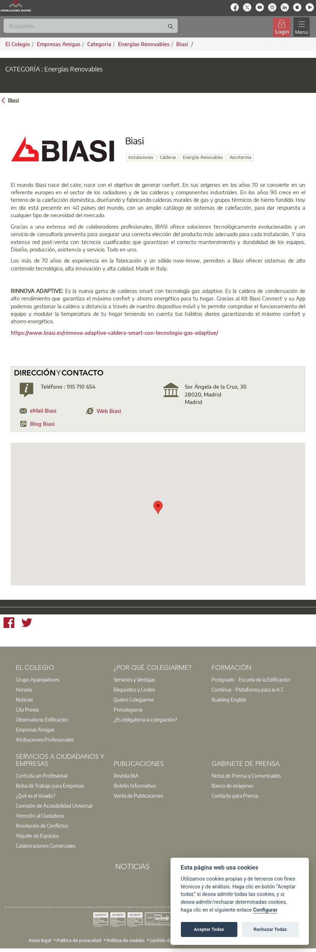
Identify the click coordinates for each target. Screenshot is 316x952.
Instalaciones (140, 157)
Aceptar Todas (209, 929)
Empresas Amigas (35, 729)
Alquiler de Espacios (37, 835)
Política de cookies (125, 940)
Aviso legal (40, 940)
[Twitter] (27, 623)
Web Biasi (109, 411)
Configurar (265, 910)
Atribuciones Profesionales (45, 739)
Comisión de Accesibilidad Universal (54, 805)
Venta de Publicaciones (138, 795)
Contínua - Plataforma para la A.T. (248, 689)
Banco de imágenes (232, 785)
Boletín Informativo (135, 785)
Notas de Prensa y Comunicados (246, 775)
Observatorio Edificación (42, 719)
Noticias (24, 699)
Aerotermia (240, 157)
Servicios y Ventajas (134, 679)
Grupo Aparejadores (37, 679)
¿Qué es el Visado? (35, 795)
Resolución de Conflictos (42, 825)
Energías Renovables (203, 157)
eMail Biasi (43, 410)
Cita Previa (27, 709)
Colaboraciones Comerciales (45, 845)
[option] (60, 679)
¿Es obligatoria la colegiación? (145, 719)
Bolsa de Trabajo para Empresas (50, 785)
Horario (24, 689)
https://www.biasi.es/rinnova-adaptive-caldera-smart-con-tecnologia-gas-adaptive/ (114, 332)
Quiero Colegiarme (134, 699)
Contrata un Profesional (41, 775)
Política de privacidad (78, 940)
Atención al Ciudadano (40, 815)
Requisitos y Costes (134, 689)
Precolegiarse (128, 709)
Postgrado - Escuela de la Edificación (251, 679)
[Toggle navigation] (301, 27)
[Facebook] (9, 623)
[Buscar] (91, 26)
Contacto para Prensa (235, 795)
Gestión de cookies (169, 940)
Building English (229, 699)
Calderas (168, 157)
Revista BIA (126, 775)
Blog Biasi (42, 423)
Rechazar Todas (270, 929)
